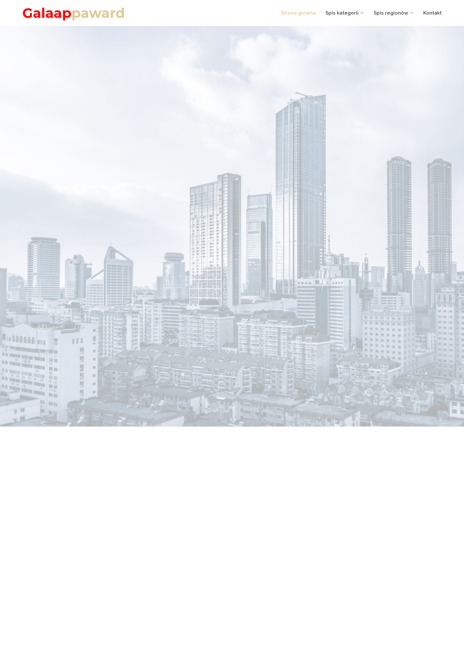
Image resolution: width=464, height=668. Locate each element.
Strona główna (298, 13)
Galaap (73, 13)
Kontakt (432, 13)
